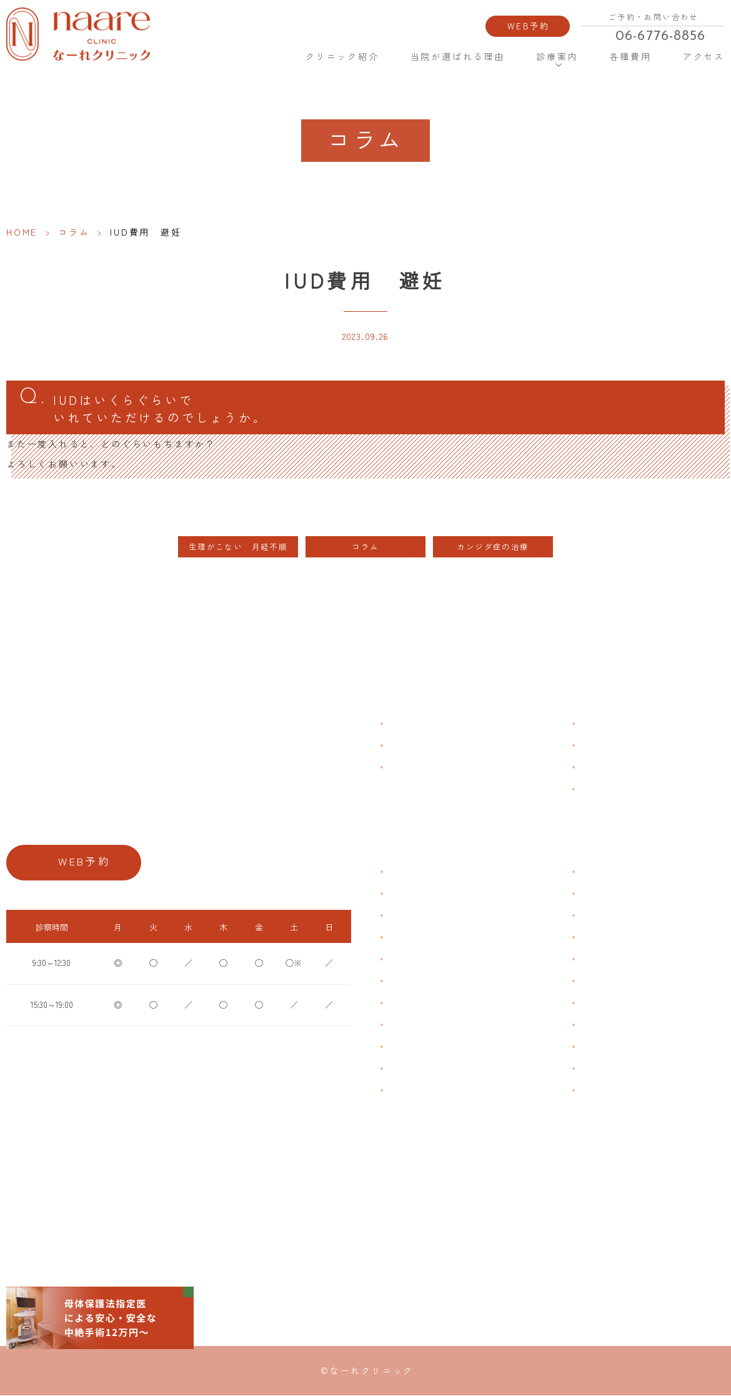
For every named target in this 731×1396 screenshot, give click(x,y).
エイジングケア (605, 937)
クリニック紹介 (342, 56)
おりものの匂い (413, 980)
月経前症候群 (409, 959)
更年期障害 (406, 1024)
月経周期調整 (409, 937)
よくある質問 (601, 723)
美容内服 (594, 1090)
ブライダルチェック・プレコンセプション (458, 1090)
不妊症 (590, 871)
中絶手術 (594, 1024)
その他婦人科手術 (609, 1046)
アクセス (704, 56)
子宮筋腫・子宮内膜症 (424, 915)
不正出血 (402, 871)
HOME (266, 55)
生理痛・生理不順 (417, 893)
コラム (73, 232)
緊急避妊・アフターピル (620, 980)
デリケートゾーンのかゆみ (432, 1002)
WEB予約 (528, 25)
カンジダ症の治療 (493, 547)
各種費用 (630, 56)
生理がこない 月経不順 (238, 547)
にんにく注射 (601, 1068)
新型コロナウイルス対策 (620, 767)
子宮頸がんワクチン (613, 915)
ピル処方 (594, 959)
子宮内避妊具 (601, 1002)
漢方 (586, 893)
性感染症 (402, 1068)
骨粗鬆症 (402, 1046)
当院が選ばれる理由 (457, 56)
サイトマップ (601, 789)
